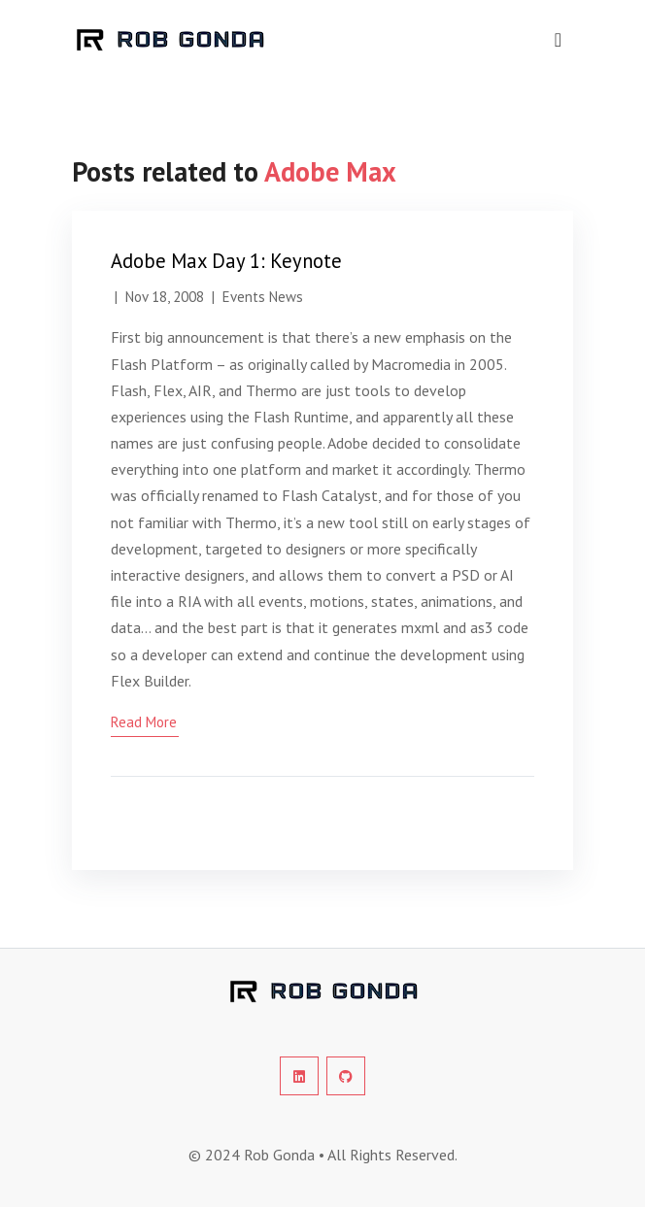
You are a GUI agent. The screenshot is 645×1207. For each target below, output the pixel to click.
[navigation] (558, 39)
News (286, 296)
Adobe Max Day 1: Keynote (226, 261)
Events (243, 296)
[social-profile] (299, 1075)
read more (144, 722)
